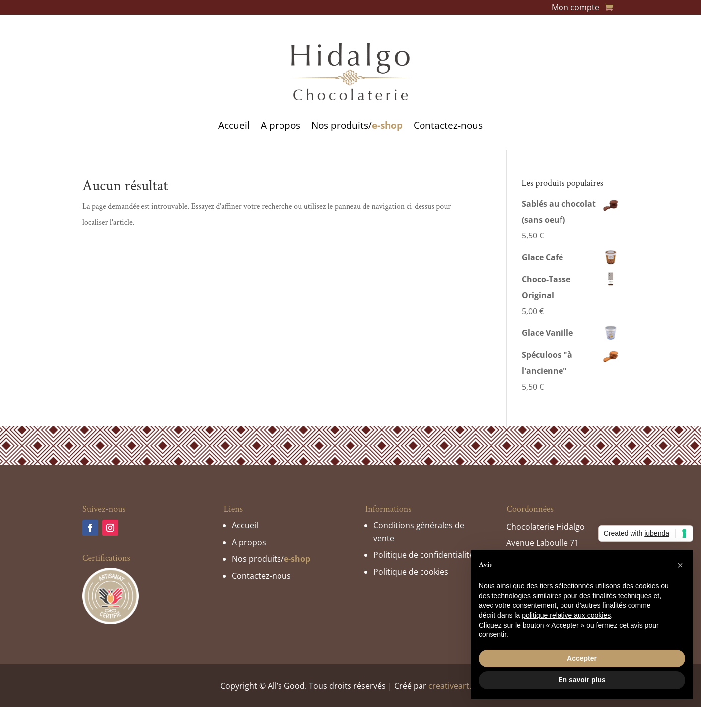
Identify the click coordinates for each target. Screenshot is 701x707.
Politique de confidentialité (423, 555)
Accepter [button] (582, 658)
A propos (280, 125)
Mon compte (575, 8)
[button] (680, 565)
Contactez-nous (448, 125)
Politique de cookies (410, 571)
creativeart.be (454, 685)
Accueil (234, 125)
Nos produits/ (357, 125)
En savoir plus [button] (582, 680)
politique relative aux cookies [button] (566, 615)
